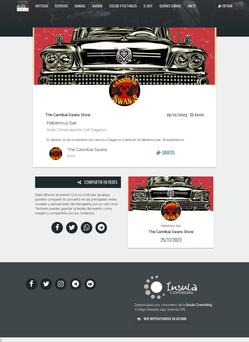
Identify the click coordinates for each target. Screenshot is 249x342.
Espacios (61, 5)
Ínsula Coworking (199, 305)
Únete (192, 5)
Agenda (97, 5)
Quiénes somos (170, 5)
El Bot (148, 5)
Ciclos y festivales (123, 5)
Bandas (80, 5)
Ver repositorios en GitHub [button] (161, 318)
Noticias (42, 5)
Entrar (225, 5)
